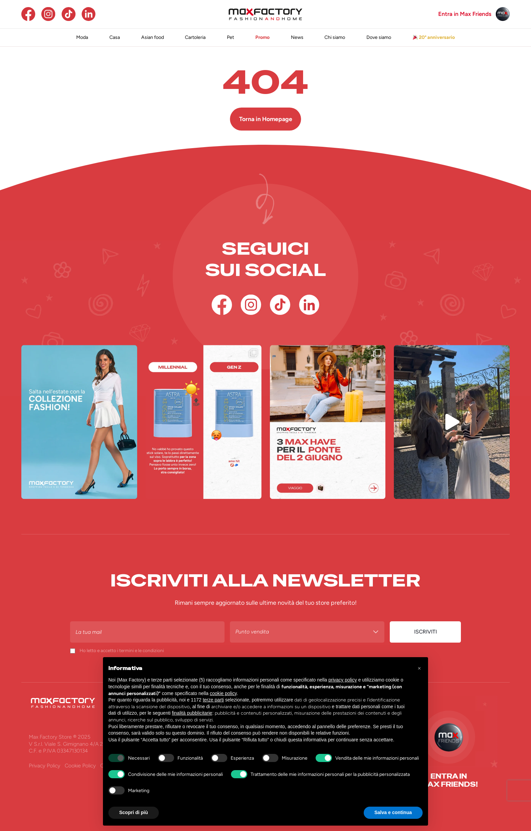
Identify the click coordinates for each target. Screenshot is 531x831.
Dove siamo (378, 37)
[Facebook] (28, 14)
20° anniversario (434, 37)
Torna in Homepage (265, 118)
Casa (114, 37)
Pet (230, 37)
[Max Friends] (503, 14)
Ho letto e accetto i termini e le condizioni (122, 650)
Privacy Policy (44, 765)
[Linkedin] (88, 14)
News (297, 37)
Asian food (152, 37)
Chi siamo (334, 37)
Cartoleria (195, 37)
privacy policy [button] (342, 680)
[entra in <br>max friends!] (448, 780)
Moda (82, 37)
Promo (262, 37)
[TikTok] (69, 14)
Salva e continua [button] (393, 812)
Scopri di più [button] (133, 812)
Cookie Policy (80, 765)
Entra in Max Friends (464, 14)
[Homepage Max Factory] (265, 14)
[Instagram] (48, 14)
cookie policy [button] (223, 693)
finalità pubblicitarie (192, 713)
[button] (419, 668)
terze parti (213, 699)
